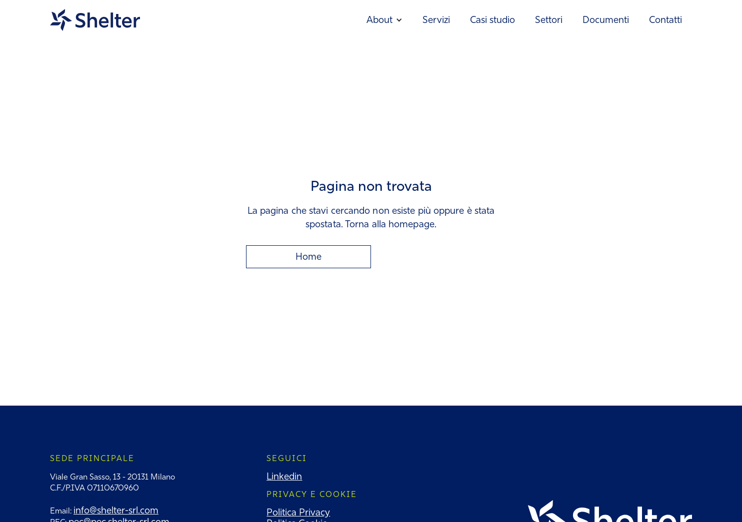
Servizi (436, 19)
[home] (95, 20)
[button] (384, 20)
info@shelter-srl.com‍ (116, 510)
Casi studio (492, 19)
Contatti (665, 19)
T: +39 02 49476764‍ (84, 499)
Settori (548, 19)
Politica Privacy (298, 512)
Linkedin (284, 476)
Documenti (605, 19)
